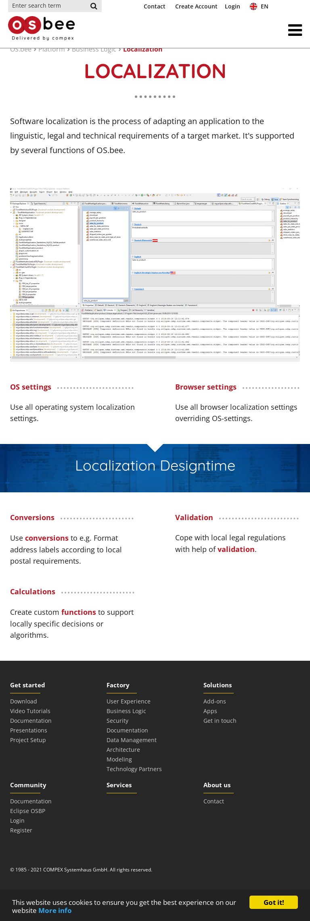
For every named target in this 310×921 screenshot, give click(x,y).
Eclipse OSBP (27, 811)
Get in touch (220, 720)
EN (259, 6)
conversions (47, 538)
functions (78, 612)
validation (236, 549)
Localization (143, 49)
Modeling (119, 759)
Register (21, 830)
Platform (51, 49)
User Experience (129, 701)
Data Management (132, 740)
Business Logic (94, 49)
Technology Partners (134, 769)
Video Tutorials (30, 711)
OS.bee (20, 49)
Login (232, 6)
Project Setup (28, 740)
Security (117, 720)
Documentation (31, 720)
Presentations (28, 730)
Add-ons (214, 701)
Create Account (196, 6)
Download (23, 701)
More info (55, 910)
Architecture (123, 749)
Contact (154, 6)
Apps (210, 711)
